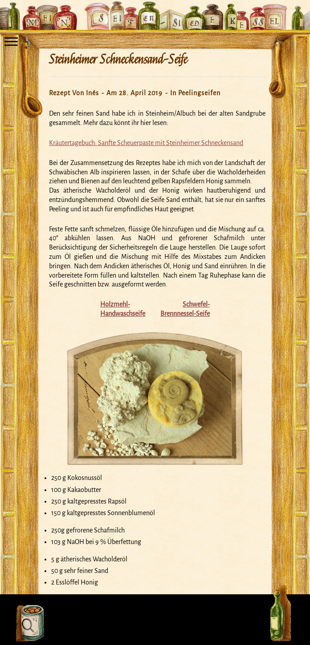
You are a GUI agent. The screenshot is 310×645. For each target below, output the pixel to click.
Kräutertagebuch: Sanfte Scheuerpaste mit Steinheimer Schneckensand (146, 142)
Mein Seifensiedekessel (155, 10)
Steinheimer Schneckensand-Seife (118, 60)
